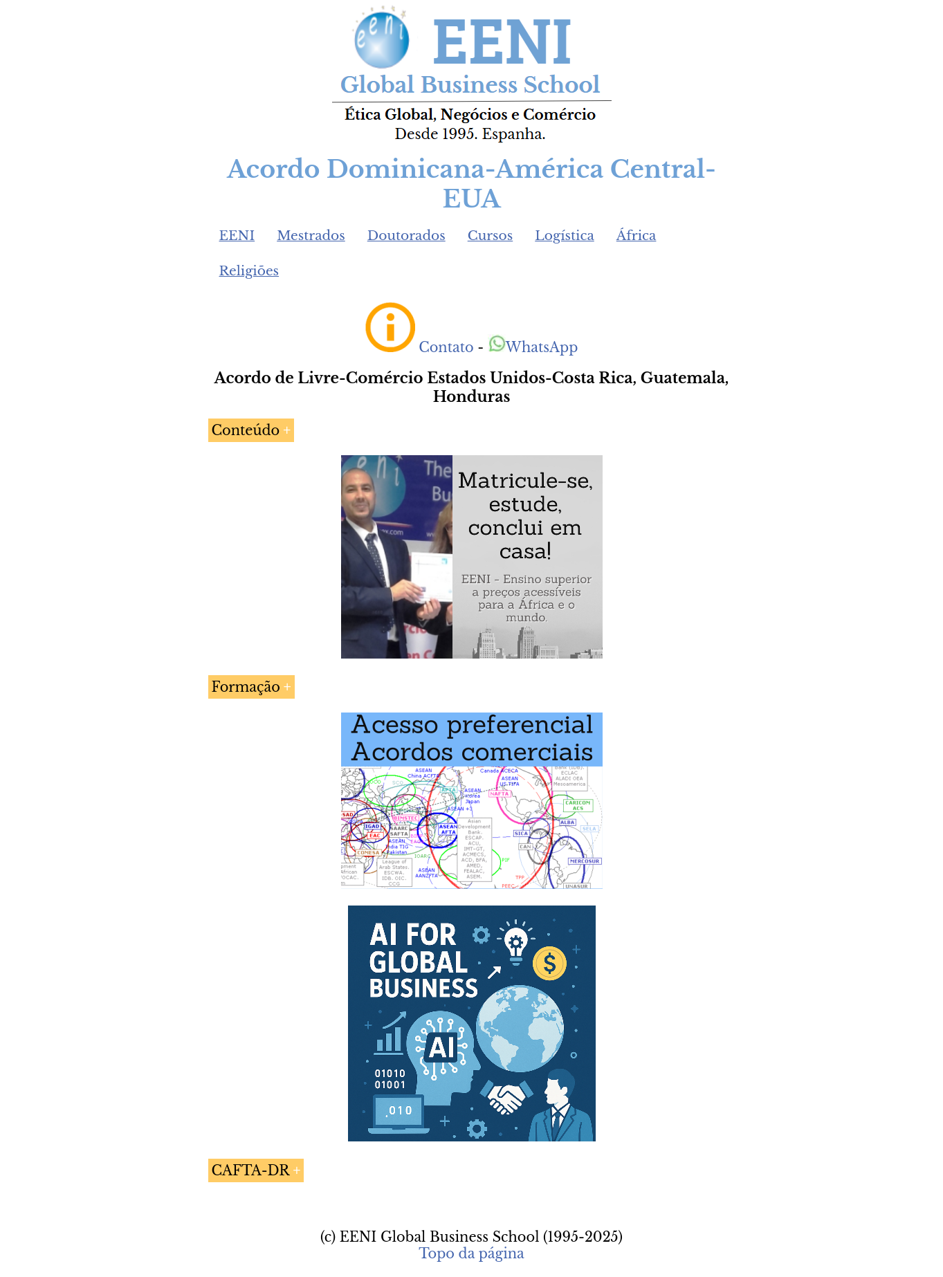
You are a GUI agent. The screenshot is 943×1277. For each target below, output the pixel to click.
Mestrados (311, 236)
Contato (446, 347)
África (636, 236)
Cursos (490, 236)
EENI (237, 236)
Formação (246, 687)
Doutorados (406, 236)
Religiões (249, 271)
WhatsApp (533, 347)
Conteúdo (246, 430)
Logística (564, 236)
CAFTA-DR (251, 1170)
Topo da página (471, 1253)
